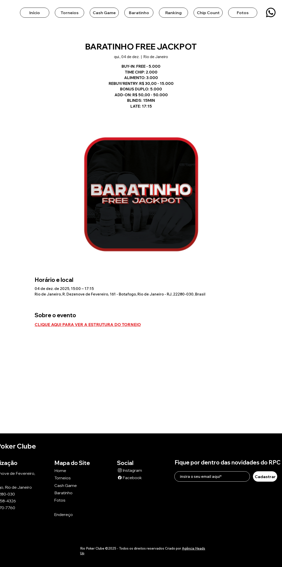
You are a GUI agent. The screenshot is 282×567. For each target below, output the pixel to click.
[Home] (72, 470)
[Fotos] (72, 500)
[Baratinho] (72, 492)
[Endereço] (72, 514)
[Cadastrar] (265, 476)
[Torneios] (72, 477)
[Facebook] (135, 477)
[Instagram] (135, 470)
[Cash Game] (72, 485)
